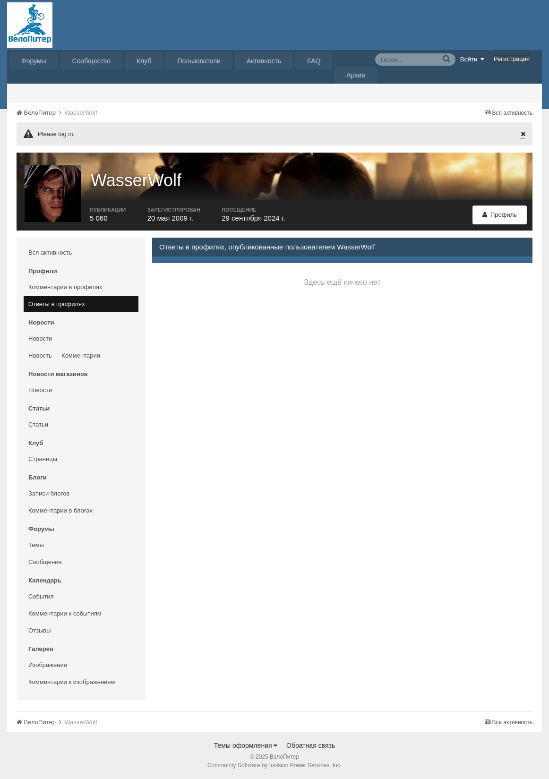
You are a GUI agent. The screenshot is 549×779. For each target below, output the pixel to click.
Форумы (33, 61)
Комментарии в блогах (60, 510)
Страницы (42, 458)
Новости (40, 338)
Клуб (144, 61)
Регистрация (512, 58)
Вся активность (50, 252)
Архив (355, 75)
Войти (472, 59)
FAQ (313, 61)
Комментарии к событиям (65, 613)
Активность (264, 61)
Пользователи (198, 61)
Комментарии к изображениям (71, 681)
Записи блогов (48, 493)
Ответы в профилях (56, 304)
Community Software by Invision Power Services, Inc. (274, 765)
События (41, 596)
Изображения (47, 664)
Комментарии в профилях (65, 287)
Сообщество (91, 61)
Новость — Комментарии (64, 355)
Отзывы (39, 630)
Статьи (38, 424)
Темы (36, 544)
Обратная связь (310, 745)
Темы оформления (246, 745)
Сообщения (45, 561)
